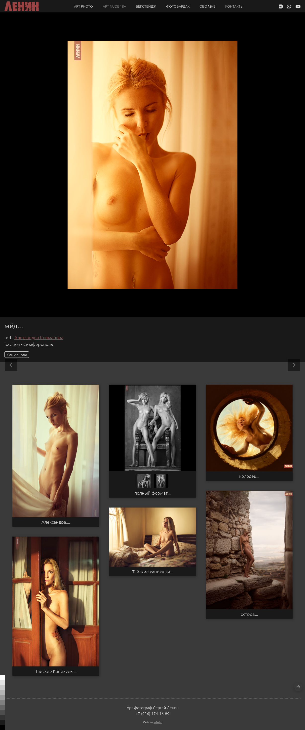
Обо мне (207, 6)
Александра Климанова (38, 337)
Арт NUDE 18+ (114, 6)
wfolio (158, 722)
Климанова (16, 354)
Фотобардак (178, 6)
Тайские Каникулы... (55, 671)
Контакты (234, 6)
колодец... (249, 476)
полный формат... (152, 493)
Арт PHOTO (83, 6)
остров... (249, 614)
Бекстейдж (146, 6)
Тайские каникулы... (152, 571)
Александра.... (55, 522)
